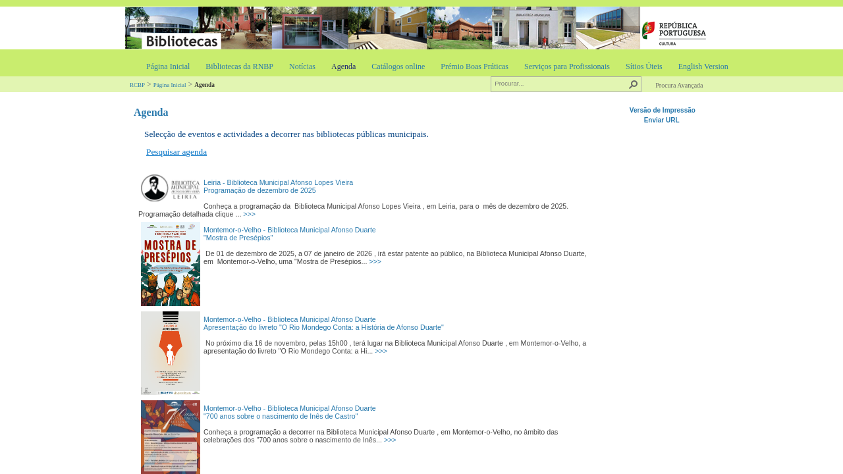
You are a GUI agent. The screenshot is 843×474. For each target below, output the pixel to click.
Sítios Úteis (644, 66)
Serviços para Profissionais (567, 66)
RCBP (137, 85)
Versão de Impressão (662, 110)
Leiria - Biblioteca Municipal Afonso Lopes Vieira (278, 182)
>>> (249, 214)
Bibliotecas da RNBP (239, 66)
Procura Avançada (679, 85)
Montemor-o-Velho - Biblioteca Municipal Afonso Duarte (290, 230)
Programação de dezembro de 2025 (260, 190)
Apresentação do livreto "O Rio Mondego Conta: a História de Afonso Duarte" (324, 327)
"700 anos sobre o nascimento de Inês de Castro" (281, 416)
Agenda (343, 66)
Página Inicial (168, 66)
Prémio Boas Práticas (474, 66)
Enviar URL (663, 120)
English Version (703, 66)
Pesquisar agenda (176, 152)
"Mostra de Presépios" (238, 238)
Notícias (302, 66)
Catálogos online (398, 66)
